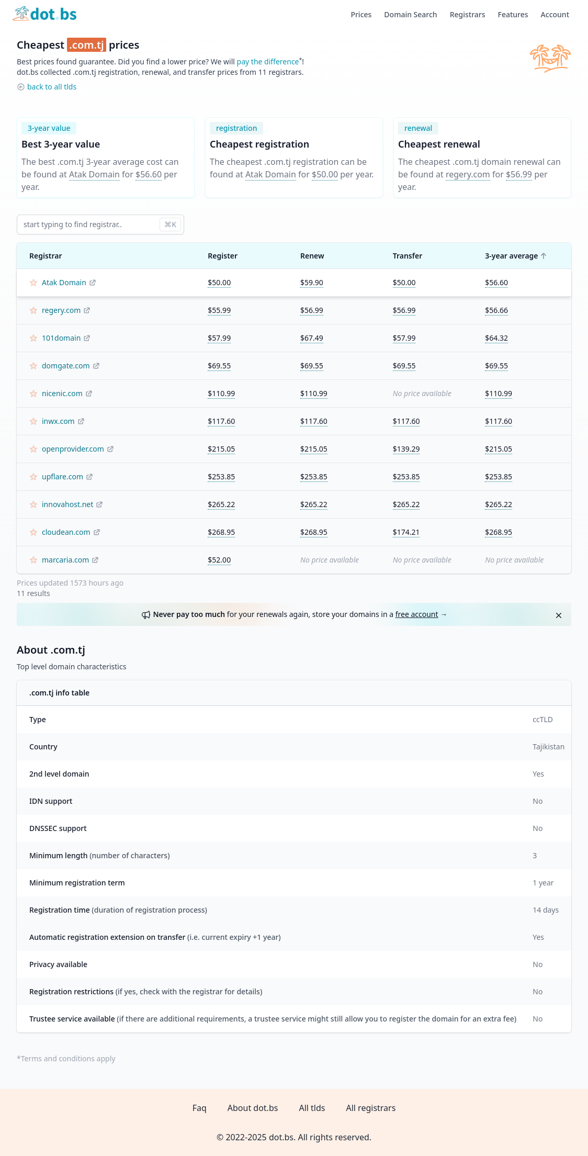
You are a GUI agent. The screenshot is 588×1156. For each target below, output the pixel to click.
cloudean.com (66, 532)
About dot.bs (253, 1108)
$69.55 (219, 366)
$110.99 (221, 393)
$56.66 (496, 310)
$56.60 (148, 174)
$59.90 (311, 282)
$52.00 (219, 560)
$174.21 (406, 532)
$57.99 (219, 338)
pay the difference (268, 61)
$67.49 (311, 338)
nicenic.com (62, 393)
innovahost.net (67, 504)
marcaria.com (65, 560)
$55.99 (219, 310)
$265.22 (221, 504)
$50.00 (325, 174)
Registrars (467, 14)
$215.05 (221, 449)
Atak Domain (94, 174)
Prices (360, 14)
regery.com (468, 174)
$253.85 (221, 476)
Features (513, 14)
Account (555, 14)
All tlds (312, 1108)
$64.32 (496, 338)
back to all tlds (51, 87)
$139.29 (406, 449)
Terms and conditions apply (68, 1058)
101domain (61, 338)
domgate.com (66, 366)
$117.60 (221, 421)
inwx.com (58, 421)
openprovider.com (73, 449)
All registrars (370, 1108)
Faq (200, 1108)
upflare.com (62, 476)
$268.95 (221, 532)
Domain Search (410, 14)
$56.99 (519, 174)
